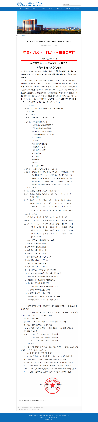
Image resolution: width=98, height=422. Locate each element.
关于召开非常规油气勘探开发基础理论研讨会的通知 (32, 407)
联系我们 (59, 8)
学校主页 (68, 8)
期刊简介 (27, 8)
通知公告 (24, 35)
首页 (20, 8)
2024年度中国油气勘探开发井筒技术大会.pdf (31, 400)
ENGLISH (76, 8)
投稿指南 (43, 8)
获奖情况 (51, 8)
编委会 (34, 8)
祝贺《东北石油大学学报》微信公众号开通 (30, 409)
